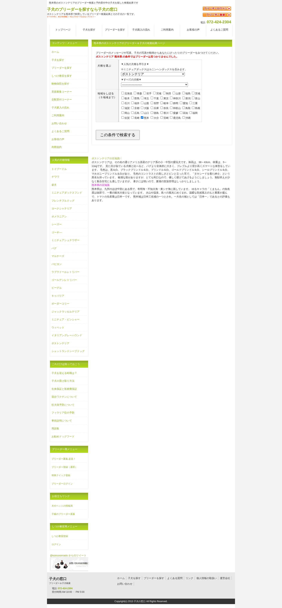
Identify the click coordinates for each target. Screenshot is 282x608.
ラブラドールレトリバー (66, 271)
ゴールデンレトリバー (64, 279)
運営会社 (225, 578)
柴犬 (54, 184)
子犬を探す (58, 60)
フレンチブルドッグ (63, 200)
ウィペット (58, 327)
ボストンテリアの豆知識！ (107, 158)
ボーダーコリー (60, 303)
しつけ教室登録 (60, 536)
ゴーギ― (57, 232)
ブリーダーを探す (62, 67)
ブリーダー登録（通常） (64, 467)
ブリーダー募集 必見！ (64, 459)
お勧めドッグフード (63, 436)
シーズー (57, 224)
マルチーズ (58, 256)
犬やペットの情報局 (62, 505)
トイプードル (59, 169)
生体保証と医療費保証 (64, 388)
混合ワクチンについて (64, 396)
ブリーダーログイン (62, 483)
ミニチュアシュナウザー (66, 240)
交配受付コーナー (62, 99)
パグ (54, 248)
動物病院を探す (60, 83)
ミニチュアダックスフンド (67, 192)
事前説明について (62, 420)
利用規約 (57, 147)
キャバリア (58, 295)
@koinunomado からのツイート (68, 555)
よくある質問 (175, 578)
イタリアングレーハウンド (67, 335)
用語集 (55, 428)
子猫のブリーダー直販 (63, 514)
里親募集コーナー (62, 91)
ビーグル (57, 287)
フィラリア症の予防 (63, 412)
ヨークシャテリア (62, 208)
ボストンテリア (60, 343)
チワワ (55, 176)
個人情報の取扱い (206, 578)
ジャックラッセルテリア (66, 311)
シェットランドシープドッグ (68, 351)
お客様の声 (58, 139)
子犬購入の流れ (60, 107)
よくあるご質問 (60, 131)
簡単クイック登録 (61, 475)
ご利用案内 (58, 115)
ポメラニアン (59, 216)
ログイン (56, 544)
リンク (189, 578)
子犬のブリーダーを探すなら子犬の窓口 (82, 9)
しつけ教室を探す (62, 75)
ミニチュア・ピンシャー (66, 319)
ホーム (55, 51)
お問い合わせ (59, 123)
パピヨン (57, 264)
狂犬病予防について (63, 404)
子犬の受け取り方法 (63, 380)
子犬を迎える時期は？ (64, 373)
